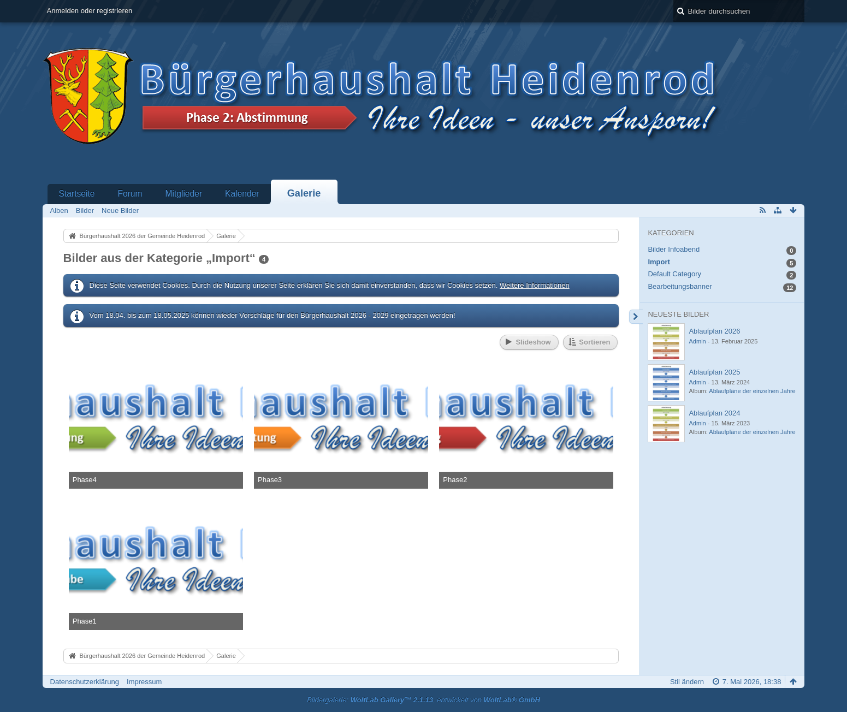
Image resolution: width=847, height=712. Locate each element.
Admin (697, 341)
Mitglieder (183, 193)
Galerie (304, 193)
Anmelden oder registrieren (90, 11)
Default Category (674, 274)
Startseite (77, 193)
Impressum (144, 682)
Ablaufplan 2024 (714, 413)
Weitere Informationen (535, 285)
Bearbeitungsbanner (680, 286)
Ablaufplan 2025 (714, 372)
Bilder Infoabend (674, 249)
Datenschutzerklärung (84, 682)
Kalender (242, 193)
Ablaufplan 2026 (714, 331)
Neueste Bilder (678, 314)
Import (659, 262)
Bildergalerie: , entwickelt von (423, 700)
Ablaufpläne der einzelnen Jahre (752, 391)
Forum (129, 193)
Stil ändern (687, 682)
